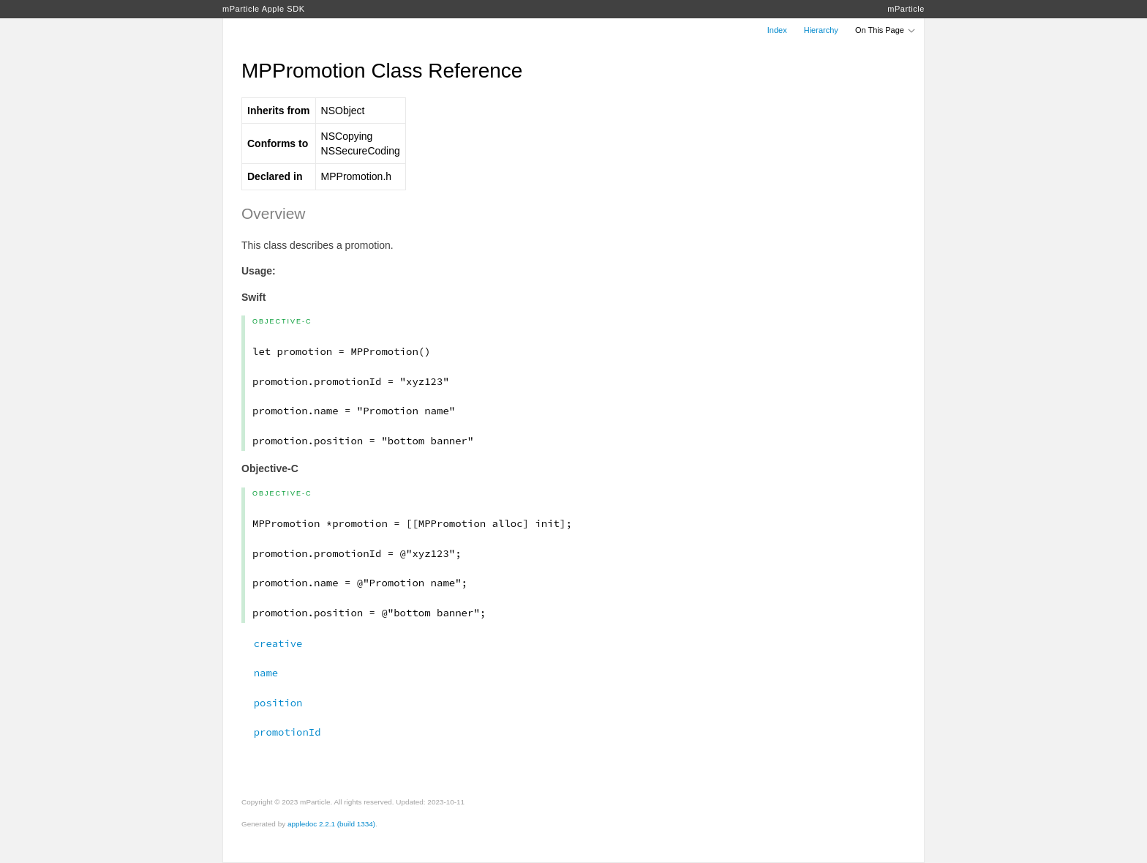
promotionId (280, 732)
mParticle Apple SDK (263, 8)
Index (777, 30)
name (259, 672)
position (271, 702)
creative (271, 643)
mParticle (906, 8)
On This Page (886, 30)
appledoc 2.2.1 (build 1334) (331, 824)
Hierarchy (821, 30)
